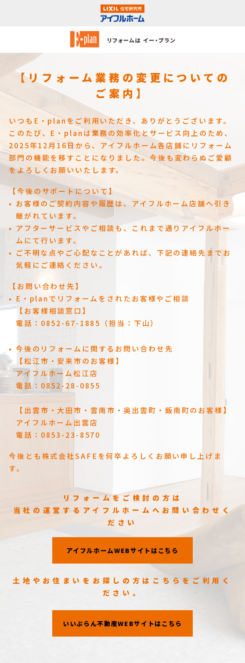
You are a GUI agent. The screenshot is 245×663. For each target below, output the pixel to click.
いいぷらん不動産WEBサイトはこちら (122, 623)
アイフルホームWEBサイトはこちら (122, 550)
